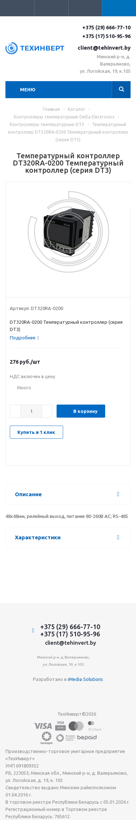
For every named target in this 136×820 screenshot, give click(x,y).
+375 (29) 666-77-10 (106, 27)
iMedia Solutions (85, 679)
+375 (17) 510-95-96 (106, 36)
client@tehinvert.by (104, 48)
